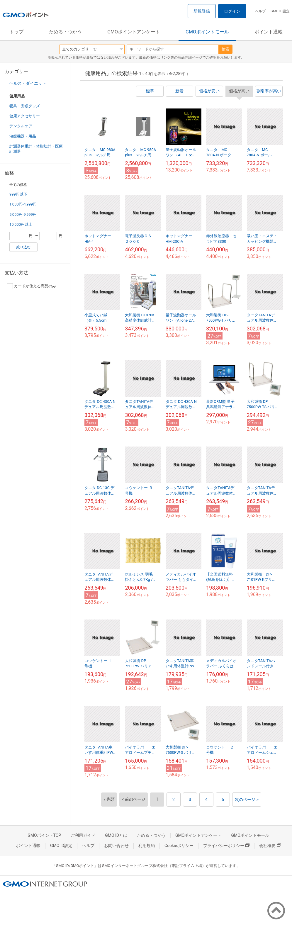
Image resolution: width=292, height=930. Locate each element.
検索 (225, 49)
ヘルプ (260, 11)
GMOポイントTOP (44, 835)
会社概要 (270, 845)
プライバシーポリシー (226, 845)
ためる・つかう (65, 32)
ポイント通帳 (268, 32)
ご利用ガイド (83, 835)
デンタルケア (20, 126)
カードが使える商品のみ (31, 286)
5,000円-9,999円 (23, 214)
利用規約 (146, 845)
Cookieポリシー (178, 845)
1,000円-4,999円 (23, 204)
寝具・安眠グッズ (24, 106)
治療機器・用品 (22, 136)
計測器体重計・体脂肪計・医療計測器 (36, 149)
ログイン (232, 11)
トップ (16, 32)
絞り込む (23, 247)
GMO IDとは (116, 835)
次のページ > (247, 799)
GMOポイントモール (207, 32)
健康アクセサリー (24, 116)
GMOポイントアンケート (133, 32)
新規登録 (201, 11)
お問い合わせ (116, 845)
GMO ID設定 (280, 11)
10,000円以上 (20, 224)
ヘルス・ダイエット (27, 83)
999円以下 (18, 194)
